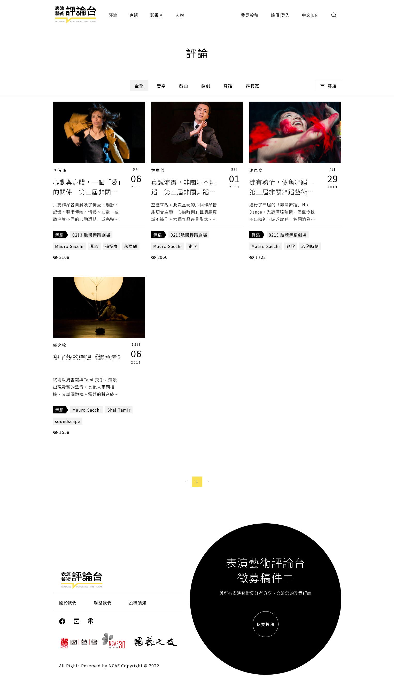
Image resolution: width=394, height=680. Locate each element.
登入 (285, 15)
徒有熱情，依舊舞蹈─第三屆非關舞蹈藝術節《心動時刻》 (281, 191)
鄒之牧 (60, 345)
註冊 (275, 15)
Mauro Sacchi (69, 246)
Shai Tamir (118, 410)
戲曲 (183, 85)
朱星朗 (130, 246)
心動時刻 (310, 246)
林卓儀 (158, 170)
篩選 (328, 85)
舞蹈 (228, 85)
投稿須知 (137, 603)
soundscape (67, 421)
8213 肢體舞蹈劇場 (91, 235)
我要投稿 (250, 15)
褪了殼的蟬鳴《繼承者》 (88, 356)
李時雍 (60, 170)
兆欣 (94, 246)
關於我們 (68, 603)
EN (315, 15)
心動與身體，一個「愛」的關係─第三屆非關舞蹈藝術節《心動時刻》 (87, 191)
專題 (133, 15)
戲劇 (206, 85)
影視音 (156, 15)
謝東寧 (256, 170)
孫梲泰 (111, 246)
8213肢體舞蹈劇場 (189, 235)
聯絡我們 (103, 603)
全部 (139, 85)
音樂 (161, 85)
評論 (113, 15)
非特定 (253, 85)
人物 (179, 15)
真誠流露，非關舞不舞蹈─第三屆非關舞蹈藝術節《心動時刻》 (183, 191)
